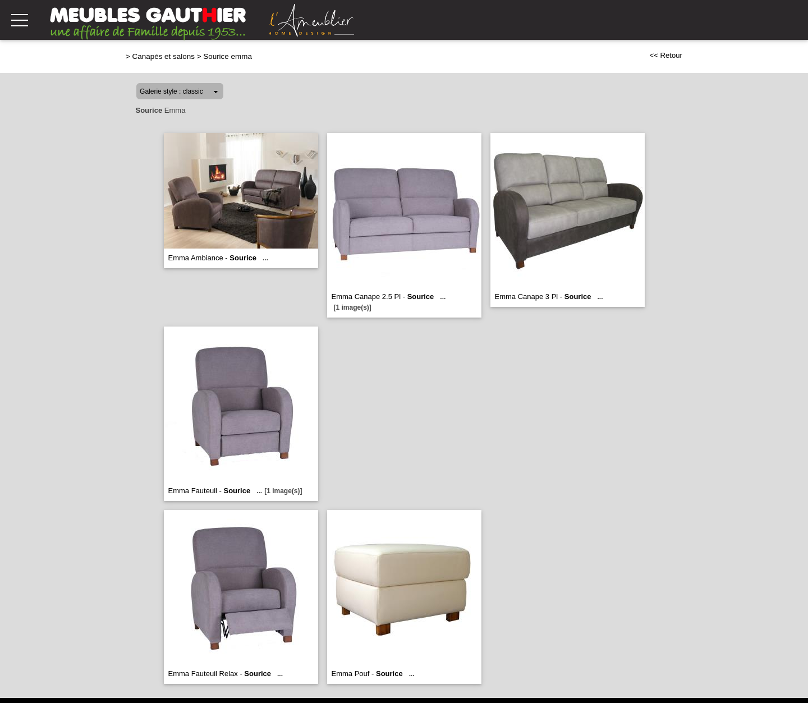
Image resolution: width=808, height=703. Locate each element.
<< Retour (665, 55)
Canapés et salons (163, 56)
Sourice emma (227, 56)
